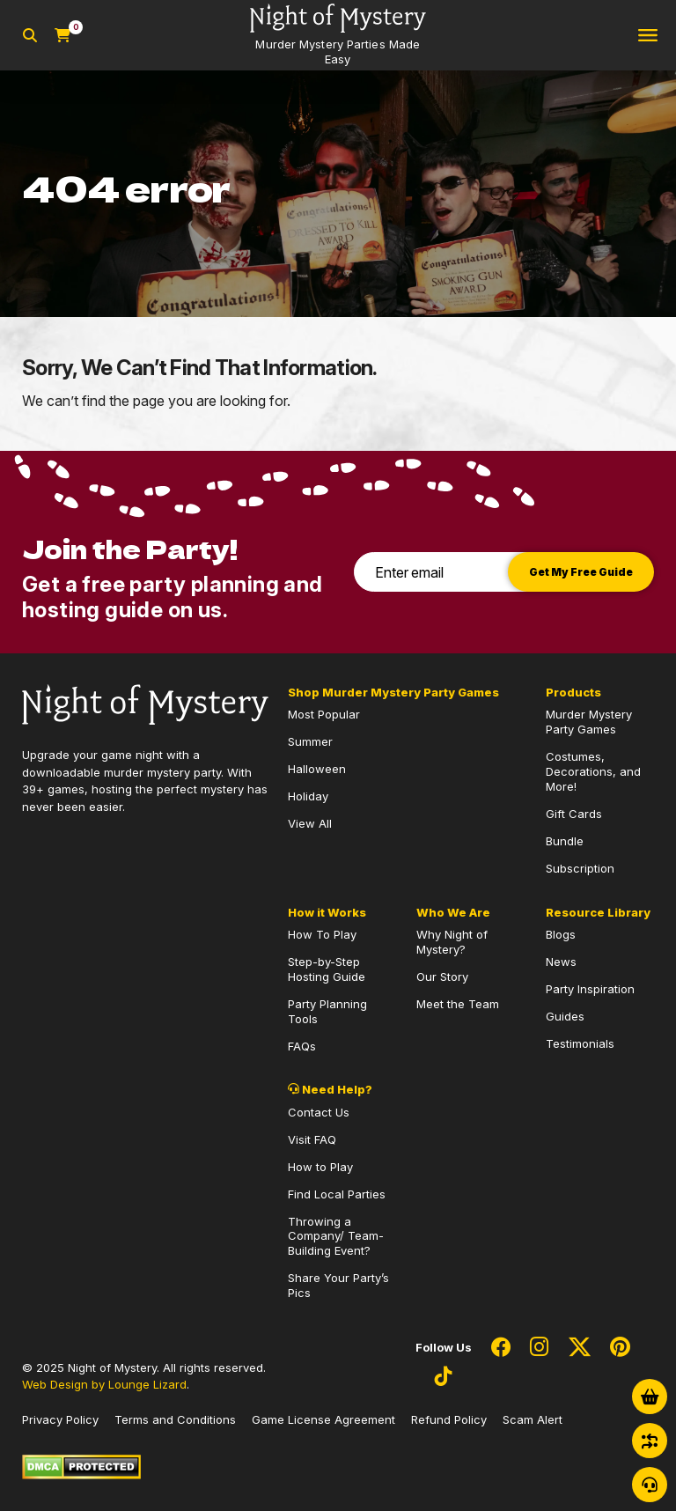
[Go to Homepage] (338, 35)
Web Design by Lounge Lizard (104, 1384)
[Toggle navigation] (647, 35)
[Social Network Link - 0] (501, 1348)
